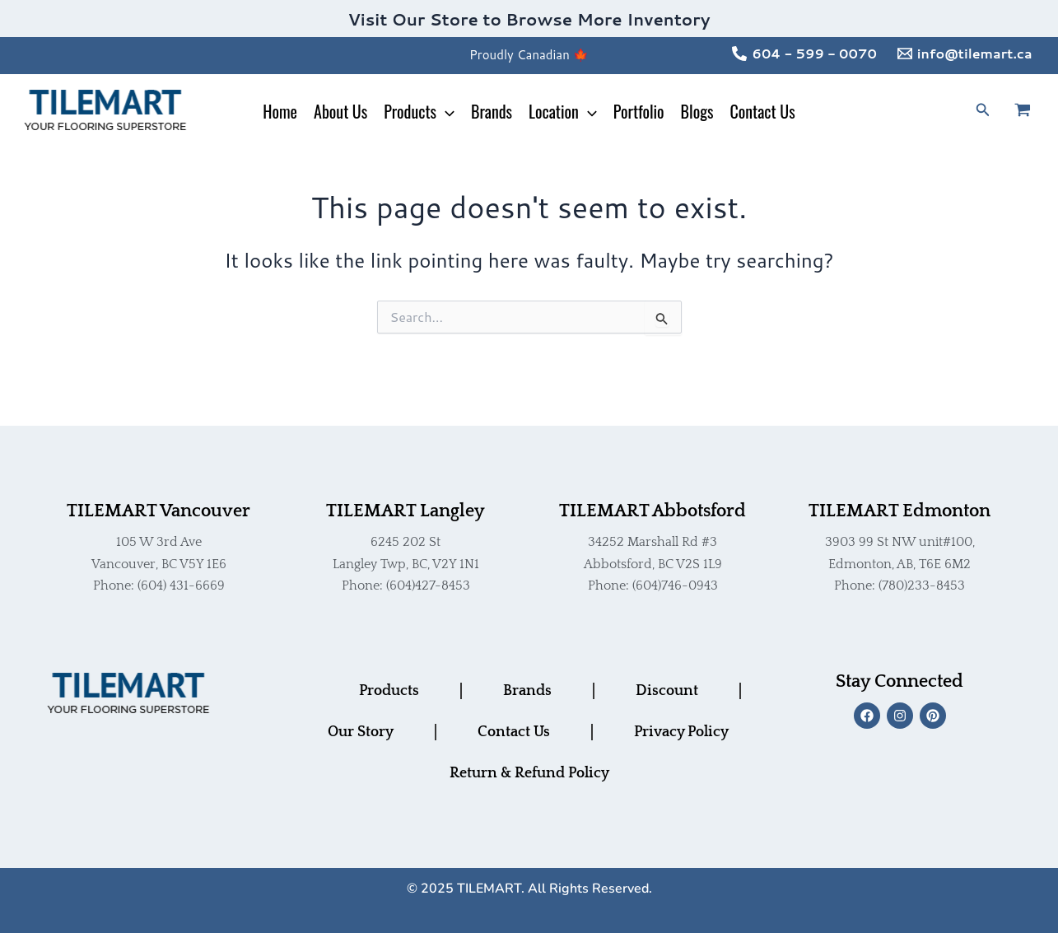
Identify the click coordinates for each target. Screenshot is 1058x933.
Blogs (697, 111)
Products (419, 111)
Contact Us (762, 111)
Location (563, 111)
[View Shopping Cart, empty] (1032, 111)
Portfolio (638, 111)
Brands (491, 111)
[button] (983, 111)
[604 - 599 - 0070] (804, 53)
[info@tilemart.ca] (964, 53)
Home (280, 111)
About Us (340, 111)
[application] (445, 111)
